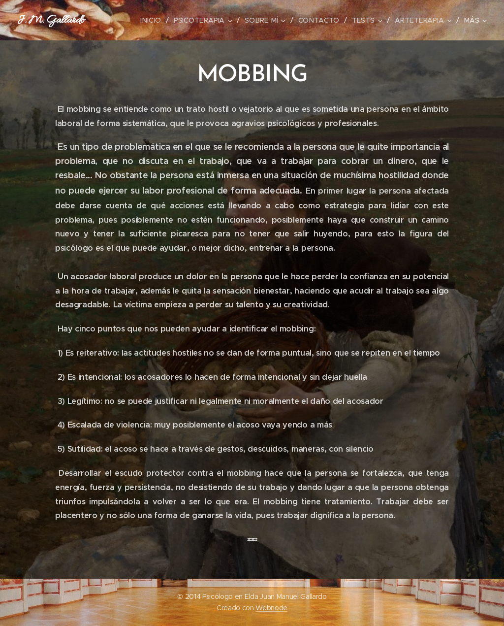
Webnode (271, 607)
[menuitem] (155, 20)
